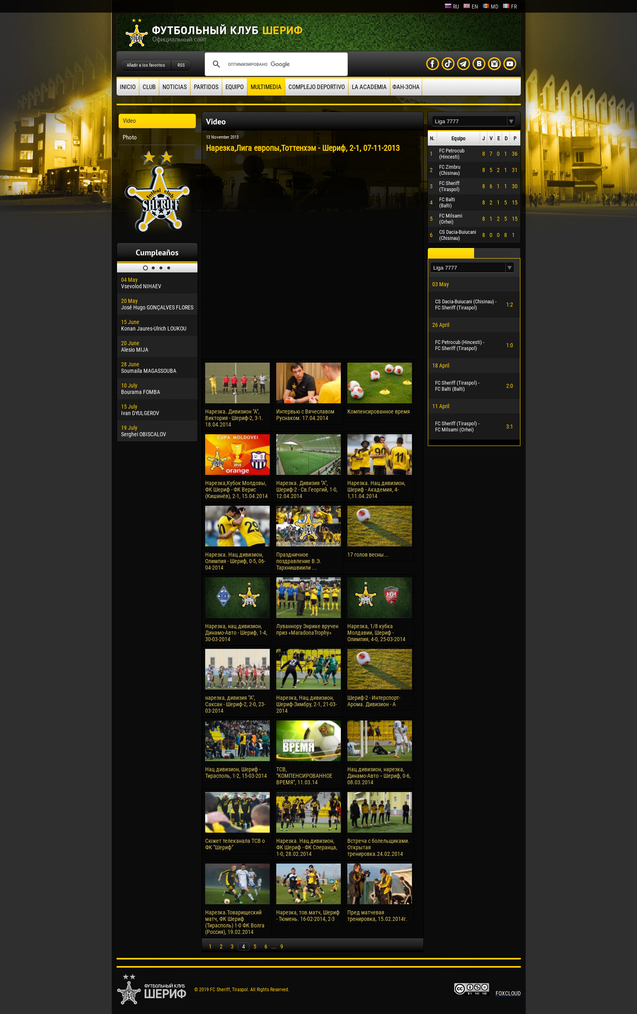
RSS (181, 65)
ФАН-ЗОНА (406, 87)
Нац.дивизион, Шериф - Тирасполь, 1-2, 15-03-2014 (236, 772)
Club (149, 87)
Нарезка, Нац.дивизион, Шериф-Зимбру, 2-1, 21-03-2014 (306, 704)
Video (129, 120)
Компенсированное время (378, 411)
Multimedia (266, 87)
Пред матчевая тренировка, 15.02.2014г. (377, 915)
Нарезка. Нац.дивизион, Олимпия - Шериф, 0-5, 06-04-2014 (235, 561)
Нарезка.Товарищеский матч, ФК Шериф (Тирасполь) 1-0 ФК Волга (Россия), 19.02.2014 (234, 922)
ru (451, 6)
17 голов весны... (368, 554)
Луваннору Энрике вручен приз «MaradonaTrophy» (307, 629)
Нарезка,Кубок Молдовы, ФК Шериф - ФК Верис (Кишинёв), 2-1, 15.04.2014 (236, 489)
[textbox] (469, 121)
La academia (369, 87)
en (470, 6)
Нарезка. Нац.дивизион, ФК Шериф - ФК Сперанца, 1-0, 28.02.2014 (306, 847)
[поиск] (275, 64)
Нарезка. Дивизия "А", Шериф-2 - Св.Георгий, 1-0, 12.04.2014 (307, 489)
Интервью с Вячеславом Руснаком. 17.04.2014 (305, 414)
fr (510, 6)
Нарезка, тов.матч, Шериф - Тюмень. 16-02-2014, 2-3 (308, 915)
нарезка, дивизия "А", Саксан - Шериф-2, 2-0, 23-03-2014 (235, 704)
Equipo (234, 87)
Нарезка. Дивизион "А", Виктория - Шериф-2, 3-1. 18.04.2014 (234, 418)
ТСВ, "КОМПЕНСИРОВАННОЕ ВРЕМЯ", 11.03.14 (304, 776)
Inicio (128, 87)
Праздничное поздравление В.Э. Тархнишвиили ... (298, 561)
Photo (130, 137)
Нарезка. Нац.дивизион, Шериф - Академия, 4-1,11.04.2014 (376, 489)
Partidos (206, 87)
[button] (511, 121)
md (490, 6)
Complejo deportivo (316, 87)
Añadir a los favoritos (146, 65)
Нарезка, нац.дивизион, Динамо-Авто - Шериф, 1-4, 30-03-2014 (236, 632)
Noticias (174, 87)
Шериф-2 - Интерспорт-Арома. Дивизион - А (373, 700)
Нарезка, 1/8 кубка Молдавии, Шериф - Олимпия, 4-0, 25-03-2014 (376, 632)
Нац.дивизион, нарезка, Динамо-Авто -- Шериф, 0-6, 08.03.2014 (379, 776)
